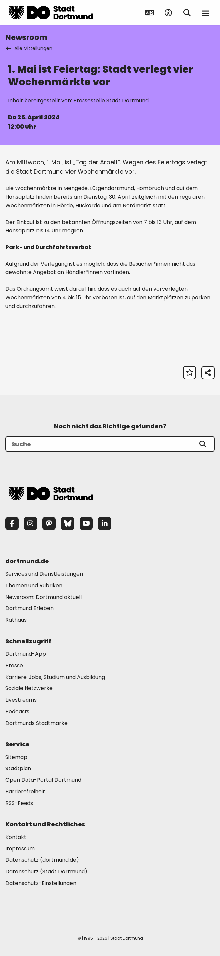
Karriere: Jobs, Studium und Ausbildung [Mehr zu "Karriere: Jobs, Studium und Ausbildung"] (55, 677)
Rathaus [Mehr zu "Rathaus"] (16, 620)
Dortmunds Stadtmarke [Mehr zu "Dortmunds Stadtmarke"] (36, 723)
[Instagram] (30, 523)
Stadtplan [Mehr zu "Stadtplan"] (18, 768)
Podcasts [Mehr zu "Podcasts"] (17, 711)
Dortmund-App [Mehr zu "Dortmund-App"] (25, 654)
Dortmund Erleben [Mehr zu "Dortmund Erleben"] (29, 608)
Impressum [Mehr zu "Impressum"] (20, 848)
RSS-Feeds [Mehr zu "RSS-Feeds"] (19, 803)
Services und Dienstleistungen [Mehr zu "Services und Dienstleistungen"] (44, 574)
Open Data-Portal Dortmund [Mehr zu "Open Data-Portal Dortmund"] (43, 780)
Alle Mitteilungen (29, 48)
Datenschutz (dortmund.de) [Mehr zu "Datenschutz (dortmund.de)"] (42, 860)
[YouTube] (86, 523)
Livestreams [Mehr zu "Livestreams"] (21, 700)
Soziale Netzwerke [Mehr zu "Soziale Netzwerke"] (29, 688)
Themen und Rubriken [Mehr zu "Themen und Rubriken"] (33, 585)
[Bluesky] (67, 523)
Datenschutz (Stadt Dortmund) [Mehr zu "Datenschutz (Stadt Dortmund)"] (46, 871)
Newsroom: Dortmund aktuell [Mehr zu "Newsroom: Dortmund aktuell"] (43, 597)
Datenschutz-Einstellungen (40, 883)
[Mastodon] (49, 523)
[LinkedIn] (104, 523)
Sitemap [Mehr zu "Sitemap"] (16, 757)
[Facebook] (12, 523)
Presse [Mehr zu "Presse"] (14, 665)
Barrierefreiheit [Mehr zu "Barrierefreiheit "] (25, 791)
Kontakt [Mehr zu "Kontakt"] (15, 837)
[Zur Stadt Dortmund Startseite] (50, 12)
